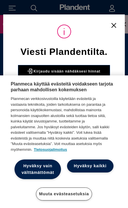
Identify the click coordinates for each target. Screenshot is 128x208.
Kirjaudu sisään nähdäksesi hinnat (64, 71)
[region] (64, 141)
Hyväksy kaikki (90, 166)
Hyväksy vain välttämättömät (37, 169)
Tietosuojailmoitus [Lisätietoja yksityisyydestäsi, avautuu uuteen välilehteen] (50, 149)
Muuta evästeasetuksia (64, 194)
